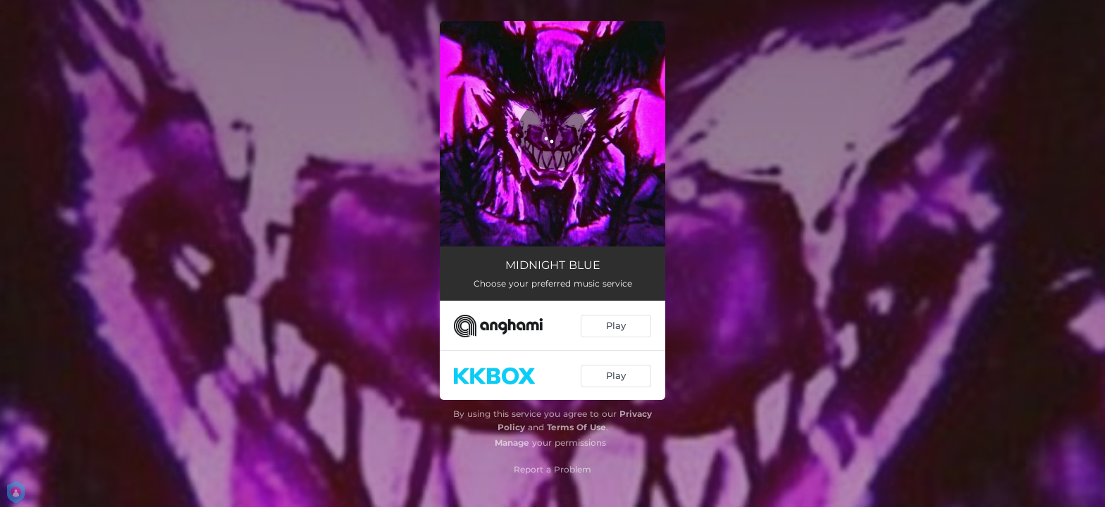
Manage (512, 442)
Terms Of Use (576, 427)
